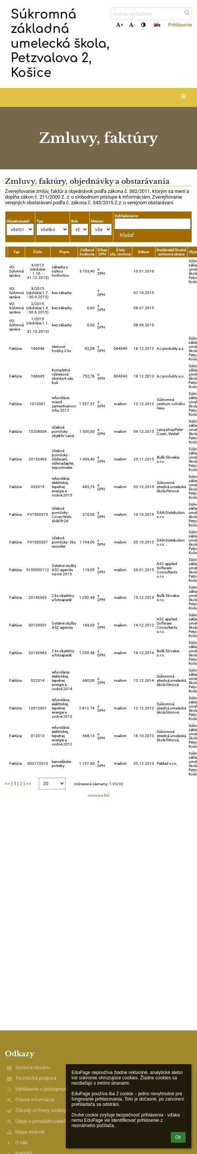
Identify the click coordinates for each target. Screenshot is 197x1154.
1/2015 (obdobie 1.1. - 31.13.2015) (37, 325)
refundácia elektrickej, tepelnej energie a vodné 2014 (62, 680)
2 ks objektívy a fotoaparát (63, 597)
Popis (64, 252)
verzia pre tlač (98, 795)
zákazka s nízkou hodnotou (60, 271)
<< (7, 783)
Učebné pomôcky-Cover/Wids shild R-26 (61, 514)
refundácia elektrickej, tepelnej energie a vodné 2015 (62, 486)
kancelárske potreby (61, 763)
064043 (120, 376)
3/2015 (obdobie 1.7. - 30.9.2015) (37, 293)
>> (28, 783)
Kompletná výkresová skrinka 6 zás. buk (63, 376)
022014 (37, 680)
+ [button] (119, 25)
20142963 (38, 597)
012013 (37, 736)
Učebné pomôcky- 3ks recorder (64, 542)
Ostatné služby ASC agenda (64, 625)
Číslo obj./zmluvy (120, 252)
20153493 (38, 459)
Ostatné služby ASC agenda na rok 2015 (64, 570)
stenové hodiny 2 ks (61, 348)
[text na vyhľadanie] (151, 14)
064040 (120, 348)
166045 (37, 376)
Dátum (143, 252)
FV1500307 (37, 542)
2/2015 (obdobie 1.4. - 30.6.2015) (37, 308)
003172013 (37, 763)
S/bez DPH (102, 252)
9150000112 (37, 570)
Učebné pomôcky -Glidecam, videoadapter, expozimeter (63, 459)
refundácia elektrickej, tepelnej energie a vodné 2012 (62, 708)
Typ (16, 252)
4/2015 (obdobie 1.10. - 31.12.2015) (38, 271)
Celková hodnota (87, 252)
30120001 (38, 625)
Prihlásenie (180, 25)
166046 (37, 348)
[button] (157, 24)
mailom (120, 404)
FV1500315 (37, 514)
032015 (37, 487)
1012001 (38, 404)
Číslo (37, 252)
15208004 (38, 431)
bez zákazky (62, 293)
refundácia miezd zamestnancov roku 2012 (64, 404)
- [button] (132, 25)
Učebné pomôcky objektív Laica (63, 431)
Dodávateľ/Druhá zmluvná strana (171, 252)
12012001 (38, 708)
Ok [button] (178, 1137)
